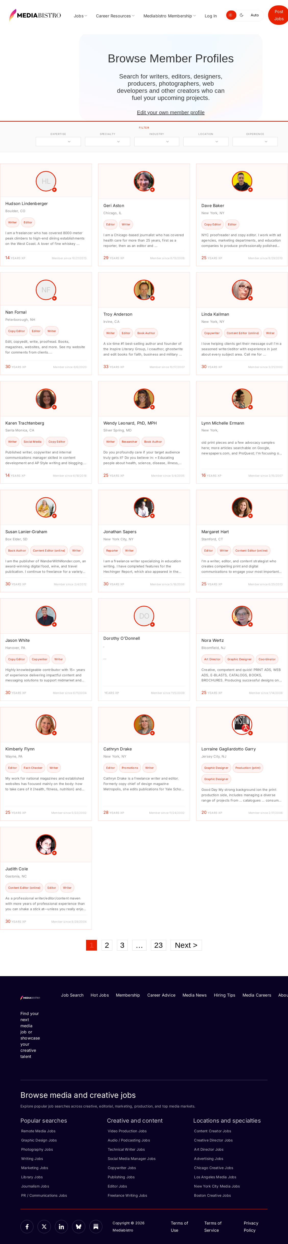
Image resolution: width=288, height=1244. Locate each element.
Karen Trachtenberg (24, 423)
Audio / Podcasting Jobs (129, 1140)
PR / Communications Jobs (44, 1195)
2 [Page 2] (107, 945)
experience (255, 133)
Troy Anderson (117, 314)
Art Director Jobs (208, 1149)
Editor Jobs (117, 1186)
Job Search (72, 995)
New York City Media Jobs (217, 1186)
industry (156, 133)
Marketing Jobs (34, 1168)
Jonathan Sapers (119, 531)
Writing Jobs (32, 1158)
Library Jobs (32, 1177)
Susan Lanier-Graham (26, 531)
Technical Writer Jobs (126, 1149)
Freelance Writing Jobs (127, 1195)
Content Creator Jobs (212, 1131)
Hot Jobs (100, 995)
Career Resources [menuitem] (113, 15)
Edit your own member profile (171, 112)
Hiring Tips (224, 995)
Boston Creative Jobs (212, 1195)
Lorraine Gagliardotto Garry (228, 748)
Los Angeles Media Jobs (215, 1177)
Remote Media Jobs (38, 1131)
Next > (186, 945)
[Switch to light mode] (231, 15)
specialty (107, 133)
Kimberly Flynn (20, 748)
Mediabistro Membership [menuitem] (167, 15)
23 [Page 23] (158, 945)
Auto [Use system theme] (255, 15)
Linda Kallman (215, 314)
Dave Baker (212, 205)
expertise (58, 133)
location (205, 133)
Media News (195, 995)
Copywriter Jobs (122, 1168)
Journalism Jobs (35, 1186)
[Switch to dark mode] (242, 15)
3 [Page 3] (122, 945)
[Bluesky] (78, 1226)
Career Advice (161, 995)
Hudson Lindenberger (26, 203)
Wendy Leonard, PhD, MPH (130, 423)
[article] (46, 215)
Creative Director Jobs (213, 1140)
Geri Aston (113, 205)
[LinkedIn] (61, 1226)
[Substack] (95, 1226)
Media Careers (257, 995)
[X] (44, 1226)
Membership (128, 995)
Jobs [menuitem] (78, 15)
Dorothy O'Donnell (121, 638)
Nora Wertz (212, 640)
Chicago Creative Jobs (213, 1168)
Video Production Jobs (127, 1131)
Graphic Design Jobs (39, 1140)
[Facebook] (26, 1226)
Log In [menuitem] (211, 15)
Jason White (17, 640)
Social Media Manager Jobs (132, 1158)
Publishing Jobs (121, 1177)
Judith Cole (16, 868)
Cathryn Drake (117, 748)
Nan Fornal (16, 312)
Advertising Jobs (208, 1158)
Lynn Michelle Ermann (222, 423)
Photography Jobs (37, 1149)
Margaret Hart (215, 531)
